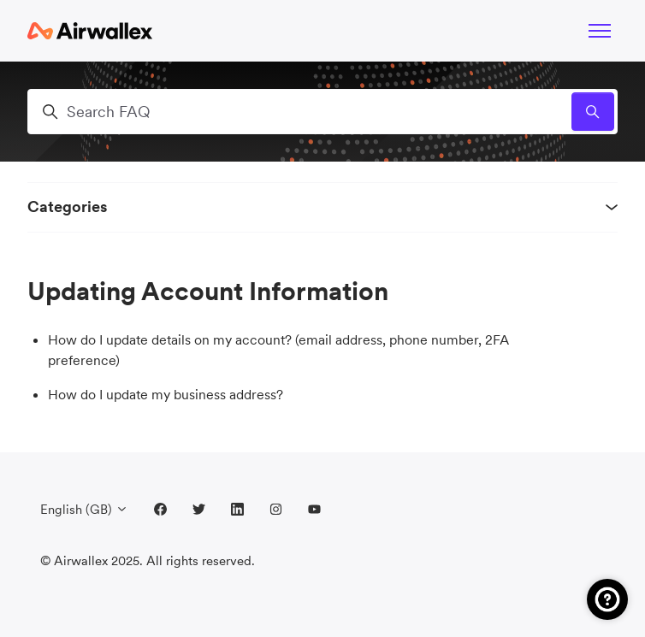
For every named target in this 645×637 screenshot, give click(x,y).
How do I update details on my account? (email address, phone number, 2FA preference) (278, 350)
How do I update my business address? (165, 394)
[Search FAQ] (322, 111)
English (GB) (84, 509)
